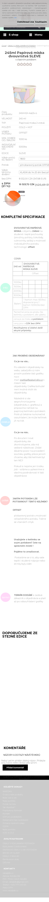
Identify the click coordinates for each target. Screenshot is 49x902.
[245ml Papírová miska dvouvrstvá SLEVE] (13, 200)
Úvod (4, 46)
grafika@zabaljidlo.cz (31, 380)
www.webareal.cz (35, 900)
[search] (42, 27)
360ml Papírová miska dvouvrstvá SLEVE (14, 693)
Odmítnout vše (25, 22)
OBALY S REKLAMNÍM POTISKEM (22, 46)
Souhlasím (41, 22)
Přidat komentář (15, 767)
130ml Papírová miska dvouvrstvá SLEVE (14, 644)
